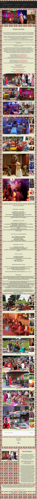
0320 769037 (19, 65)
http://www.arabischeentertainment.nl (22, 60)
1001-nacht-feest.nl (29, 271)
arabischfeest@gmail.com (20, 67)
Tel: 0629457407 (17, 4)
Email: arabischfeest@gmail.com (7, 4)
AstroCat (18, 492)
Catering (31, 4)
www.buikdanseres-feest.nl (23, 55)
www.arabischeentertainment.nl (22, 54)
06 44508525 (20, 71)
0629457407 (15, 71)
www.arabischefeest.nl (25, 57)
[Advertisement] (18, 496)
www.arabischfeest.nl (23, 56)
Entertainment (25, 4)
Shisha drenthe (4, 2)
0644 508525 (20, 66)
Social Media (19, 438)
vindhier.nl (18, 440)
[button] (9, 433)
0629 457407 (15, 66)
